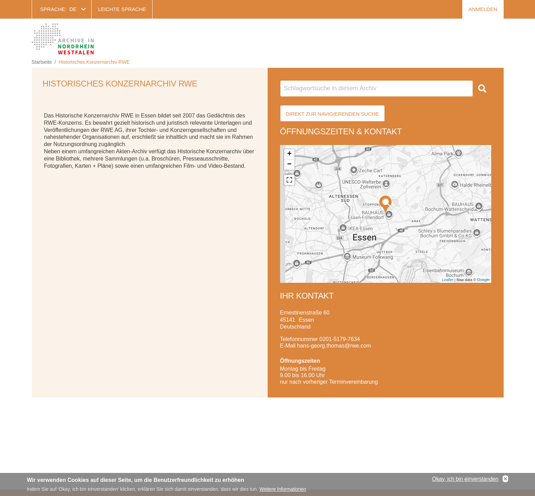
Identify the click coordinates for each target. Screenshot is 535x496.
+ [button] (289, 154)
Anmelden (483, 9)
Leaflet (447, 280)
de (72, 9)
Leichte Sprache (122, 9)
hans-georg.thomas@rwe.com (334, 346)
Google (483, 280)
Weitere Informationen (282, 489)
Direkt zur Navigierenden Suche (332, 114)
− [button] (289, 164)
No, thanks (505, 479)
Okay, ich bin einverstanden (465, 479)
